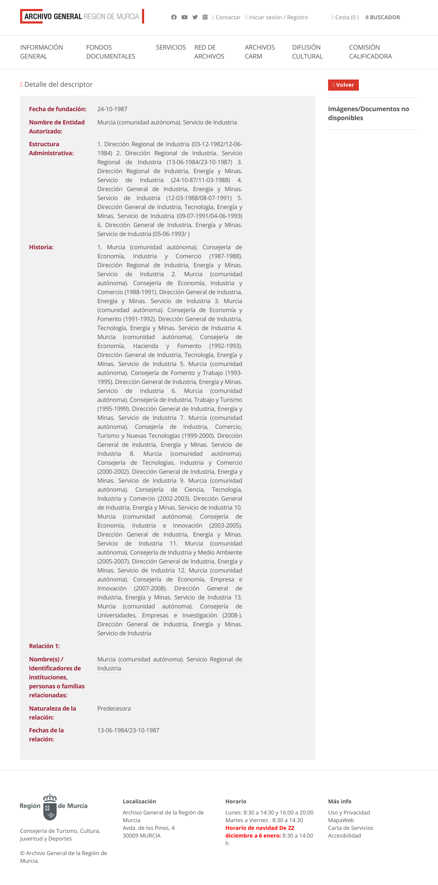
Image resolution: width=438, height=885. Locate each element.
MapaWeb (341, 820)
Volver (343, 84)
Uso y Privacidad (349, 812)
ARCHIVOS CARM (260, 52)
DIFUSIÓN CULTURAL (307, 52)
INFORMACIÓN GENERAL (41, 52)
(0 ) (345, 17)
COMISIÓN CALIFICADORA (370, 52)
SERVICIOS (171, 47)
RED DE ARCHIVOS (209, 52)
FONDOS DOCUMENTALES (110, 52)
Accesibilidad (344, 835)
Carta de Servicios (350, 828)
